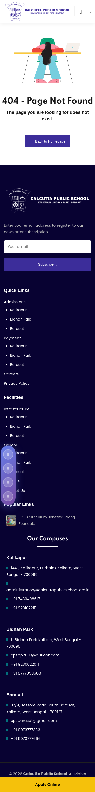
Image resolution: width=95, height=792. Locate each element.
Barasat (17, 328)
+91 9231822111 (23, 608)
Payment (12, 338)
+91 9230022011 (25, 664)
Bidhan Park (20, 319)
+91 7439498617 (25, 598)
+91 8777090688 (26, 673)
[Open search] (81, 11)
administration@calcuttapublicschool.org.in (48, 590)
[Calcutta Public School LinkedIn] (8, 496)
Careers (11, 374)
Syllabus (12, 481)
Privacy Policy (16, 383)
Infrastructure (17, 409)
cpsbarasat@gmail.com (34, 720)
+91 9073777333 (25, 729)
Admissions (15, 302)
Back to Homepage (47, 141)
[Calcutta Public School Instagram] (8, 482)
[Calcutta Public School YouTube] (8, 468)
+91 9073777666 (26, 738)
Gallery (10, 445)
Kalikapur (18, 309)
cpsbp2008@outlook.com (35, 655)
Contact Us (14, 490)
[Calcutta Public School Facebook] (8, 454)
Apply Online (47, 784)
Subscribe (47, 264)
